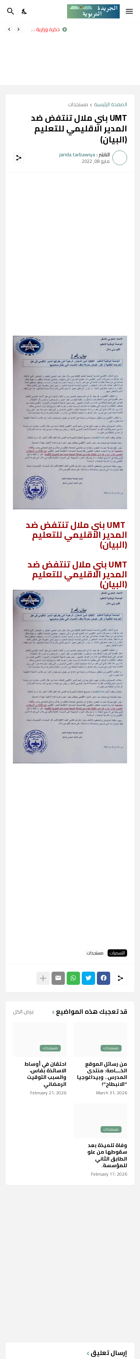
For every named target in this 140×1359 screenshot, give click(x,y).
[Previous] (18, 29)
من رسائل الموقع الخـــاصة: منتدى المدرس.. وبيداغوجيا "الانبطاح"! (102, 1074)
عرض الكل (23, 1011)
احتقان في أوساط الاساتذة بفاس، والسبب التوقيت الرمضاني (45, 1074)
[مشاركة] (19, 158)
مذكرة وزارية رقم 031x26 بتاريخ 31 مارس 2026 (43, 29)
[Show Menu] (130, 11)
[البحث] (10, 11)
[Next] (9, 29)
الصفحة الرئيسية (110, 105)
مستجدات (78, 105)
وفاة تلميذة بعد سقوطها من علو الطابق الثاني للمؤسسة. (107, 1155)
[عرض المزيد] (43, 978)
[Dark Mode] (24, 11)
